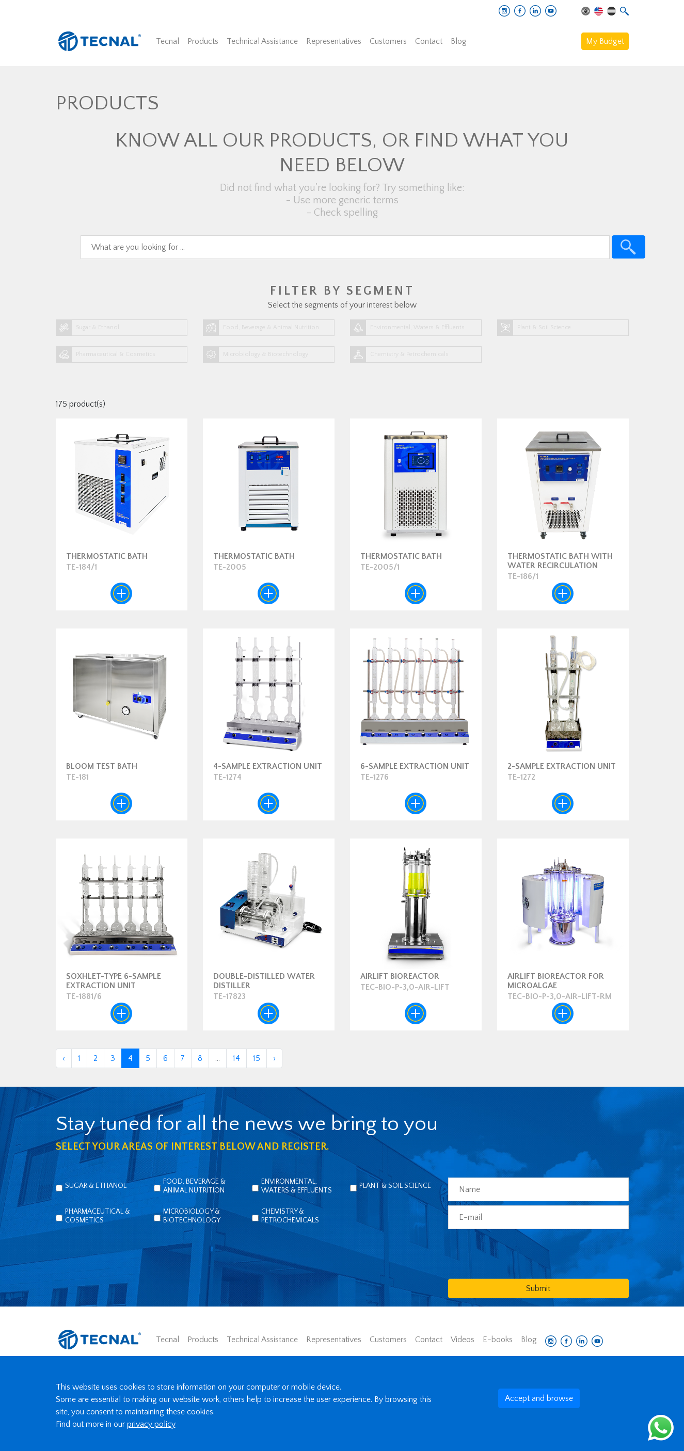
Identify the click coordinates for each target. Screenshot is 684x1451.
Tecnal (167, 41)
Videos (462, 1339)
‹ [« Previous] (63, 1058)
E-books (498, 1339)
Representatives (333, 41)
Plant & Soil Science (395, 1186)
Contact (428, 41)
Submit (538, 1288)
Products (202, 41)
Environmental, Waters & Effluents (296, 1186)
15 (256, 1058)
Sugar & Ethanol (95, 1186)
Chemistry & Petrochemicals (290, 1215)
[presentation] (526, 1253)
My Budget (605, 41)
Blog (459, 41)
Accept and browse (539, 1398)
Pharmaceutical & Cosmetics (97, 1215)
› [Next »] (274, 1058)
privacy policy (151, 1424)
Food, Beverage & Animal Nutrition (194, 1186)
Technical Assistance (262, 41)
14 (236, 1058)
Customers (388, 41)
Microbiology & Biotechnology (191, 1215)
